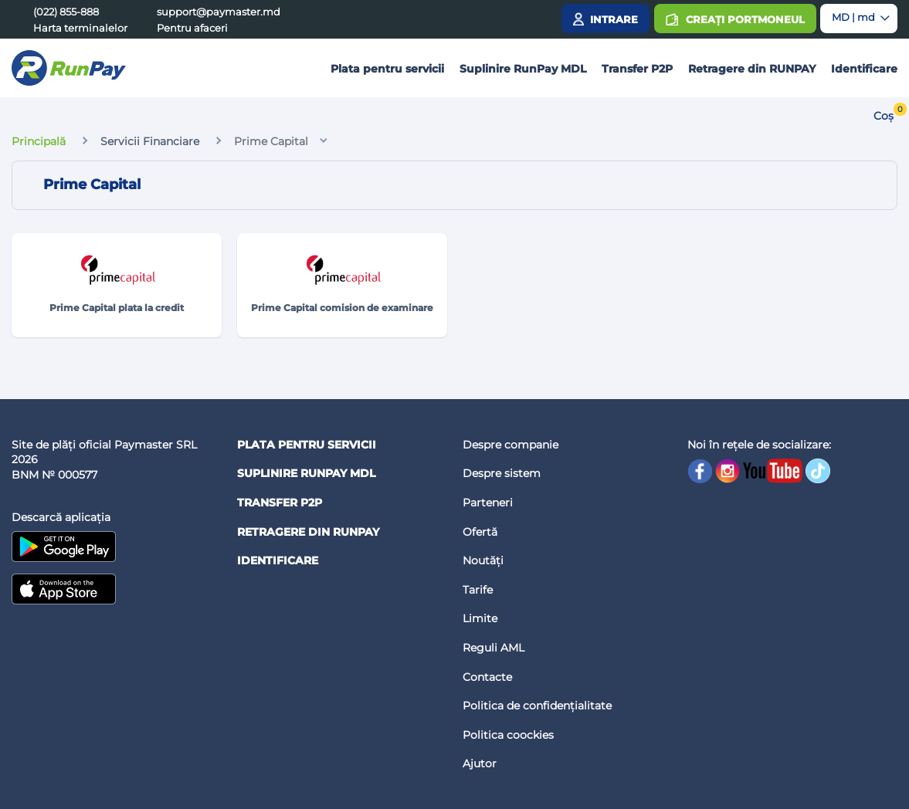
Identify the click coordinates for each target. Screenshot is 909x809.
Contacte (487, 677)
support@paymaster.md (218, 11)
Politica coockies (508, 735)
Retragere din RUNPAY (752, 69)
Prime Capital (271, 141)
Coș (883, 116)
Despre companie (510, 445)
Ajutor (480, 763)
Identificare (864, 69)
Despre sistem (502, 473)
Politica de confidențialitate (537, 706)
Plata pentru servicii (387, 69)
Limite (480, 618)
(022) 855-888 (66, 11)
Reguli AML (493, 648)
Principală (39, 141)
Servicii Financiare (149, 141)
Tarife (478, 590)
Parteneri (488, 502)
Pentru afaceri (192, 28)
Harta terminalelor (80, 28)
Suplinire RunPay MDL (523, 69)
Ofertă (480, 532)
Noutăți (483, 560)
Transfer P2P (637, 69)
